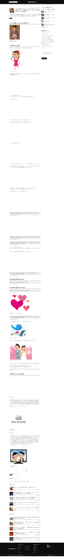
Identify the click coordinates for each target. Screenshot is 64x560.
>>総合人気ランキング (44, 27)
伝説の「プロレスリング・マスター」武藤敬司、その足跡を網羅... (49, 18)
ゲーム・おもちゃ (20, 552)
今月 (53, 9)
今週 (48, 9)
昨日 (43, 9)
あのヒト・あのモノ (27, 547)
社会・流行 (26, 548)
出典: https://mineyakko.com (13, 40)
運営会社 (34, 552)
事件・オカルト (27, 549)
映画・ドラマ (20, 548)
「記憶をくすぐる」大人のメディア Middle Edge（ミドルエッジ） (48, 53)
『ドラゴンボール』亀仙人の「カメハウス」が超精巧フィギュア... (49, 12)
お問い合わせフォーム (36, 548)
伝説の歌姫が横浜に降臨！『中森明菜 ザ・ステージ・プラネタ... (49, 15)
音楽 (18, 549)
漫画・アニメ (20, 547)
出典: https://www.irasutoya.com (13, 337)
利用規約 (34, 549)
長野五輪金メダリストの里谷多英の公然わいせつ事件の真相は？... (49, 24)
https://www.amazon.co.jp (14, 292)
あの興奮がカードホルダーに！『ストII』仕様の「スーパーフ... (49, 21)
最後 (26, 470)
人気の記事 (34, 547)
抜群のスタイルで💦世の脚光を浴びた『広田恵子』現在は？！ (25, 487)
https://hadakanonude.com (14, 215)
